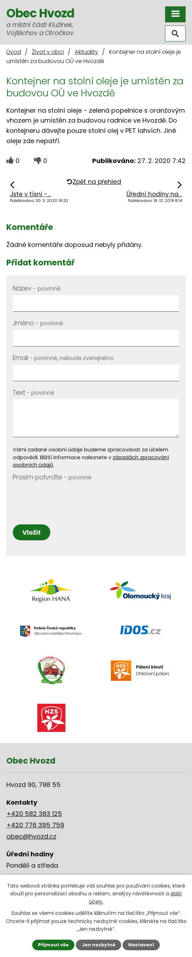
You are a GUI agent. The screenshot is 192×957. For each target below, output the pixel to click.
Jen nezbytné (98, 945)
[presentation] (66, 498)
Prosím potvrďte (52, 477)
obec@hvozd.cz (31, 836)
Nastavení (141, 945)
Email (63, 357)
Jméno (38, 323)
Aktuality (86, 52)
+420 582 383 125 (34, 813)
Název (37, 288)
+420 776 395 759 (35, 825)
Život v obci (48, 52)
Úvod (13, 52)
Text (33, 392)
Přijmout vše (53, 945)
